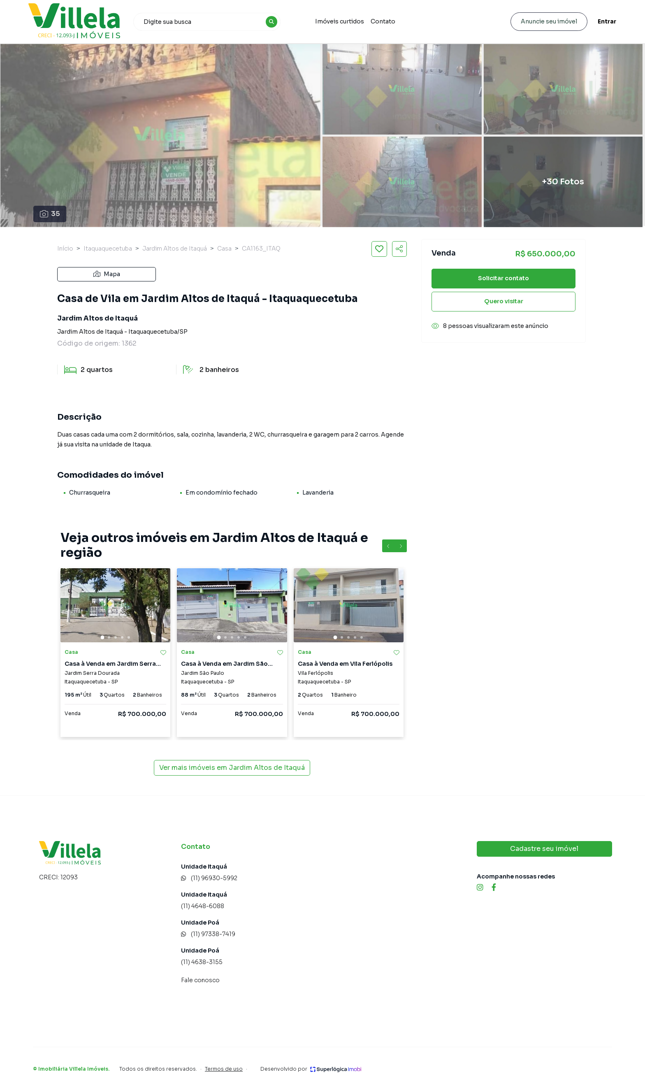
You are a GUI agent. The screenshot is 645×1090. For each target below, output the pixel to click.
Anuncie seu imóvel (544, 21)
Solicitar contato (503, 278)
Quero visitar (503, 301)
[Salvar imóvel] (379, 249)
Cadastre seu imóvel (544, 848)
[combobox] (210, 22)
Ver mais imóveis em (232, 768)
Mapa (106, 274)
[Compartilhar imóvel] (399, 249)
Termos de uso (224, 1069)
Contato (385, 21)
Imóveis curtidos (342, 21)
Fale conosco (200, 980)
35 (50, 213)
